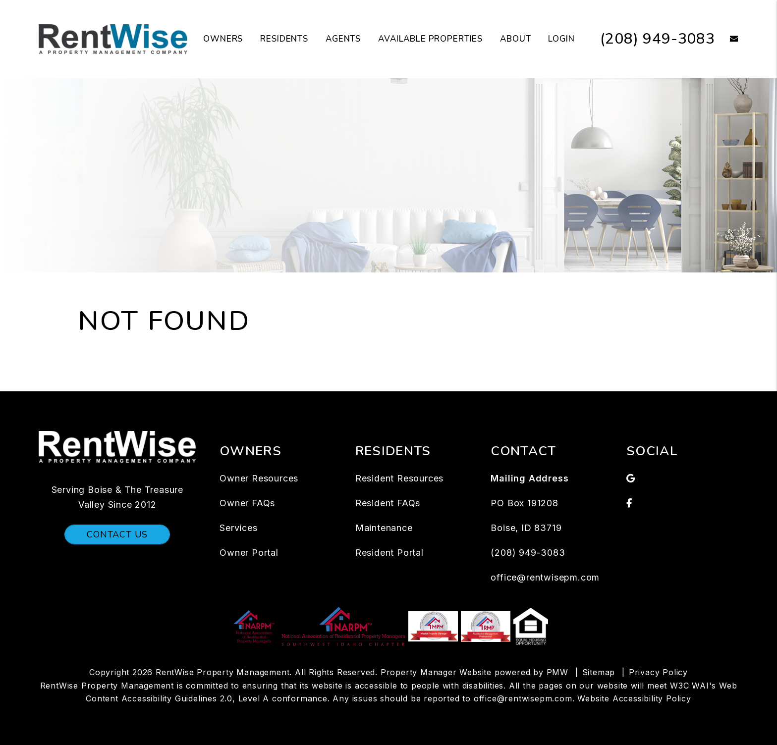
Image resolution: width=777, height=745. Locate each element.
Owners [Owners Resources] (223, 39)
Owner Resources (259, 478)
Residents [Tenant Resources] (284, 39)
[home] (113, 38)
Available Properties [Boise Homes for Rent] (430, 39)
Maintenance (384, 528)
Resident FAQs (387, 503)
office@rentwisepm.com (545, 577)
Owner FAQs (247, 503)
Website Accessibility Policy (634, 698)
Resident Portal (389, 552)
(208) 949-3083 (657, 39)
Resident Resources (399, 478)
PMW (557, 672)
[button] (726, 39)
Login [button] (561, 39)
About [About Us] (515, 39)
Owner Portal (249, 552)
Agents (343, 39)
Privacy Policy (658, 672)
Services (238, 528)
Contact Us (117, 534)
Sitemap (598, 672)
